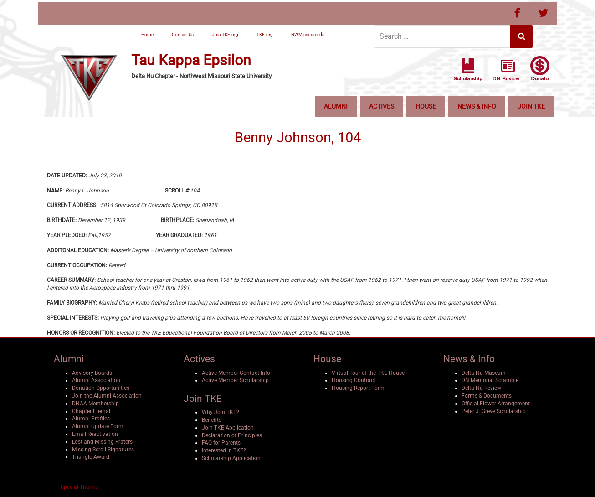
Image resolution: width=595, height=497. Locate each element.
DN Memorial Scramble (490, 380)
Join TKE (531, 106)
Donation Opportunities (100, 388)
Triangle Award (90, 457)
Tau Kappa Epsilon (191, 60)
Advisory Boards (92, 373)
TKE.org (264, 34)
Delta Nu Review (481, 388)
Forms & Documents (487, 396)
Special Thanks (79, 487)
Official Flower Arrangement (496, 403)
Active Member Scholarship (235, 380)
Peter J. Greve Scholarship (494, 411)
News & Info (476, 106)
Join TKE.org (225, 34)
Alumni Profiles (91, 418)
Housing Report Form (358, 388)
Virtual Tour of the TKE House (368, 373)
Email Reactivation (95, 434)
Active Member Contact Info (236, 373)
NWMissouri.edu (308, 34)
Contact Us (183, 34)
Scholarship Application (231, 458)
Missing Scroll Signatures (103, 449)
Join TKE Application (228, 428)
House (425, 106)
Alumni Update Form (97, 426)
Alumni (336, 106)
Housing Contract (353, 380)
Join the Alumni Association (107, 396)
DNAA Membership (95, 403)
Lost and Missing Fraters (102, 442)
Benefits (211, 420)
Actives (381, 106)
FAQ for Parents (221, 443)
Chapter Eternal (91, 411)
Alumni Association (96, 380)
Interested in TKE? (224, 450)
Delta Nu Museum (484, 373)
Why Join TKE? (220, 412)
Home (147, 34)
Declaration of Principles (232, 435)
